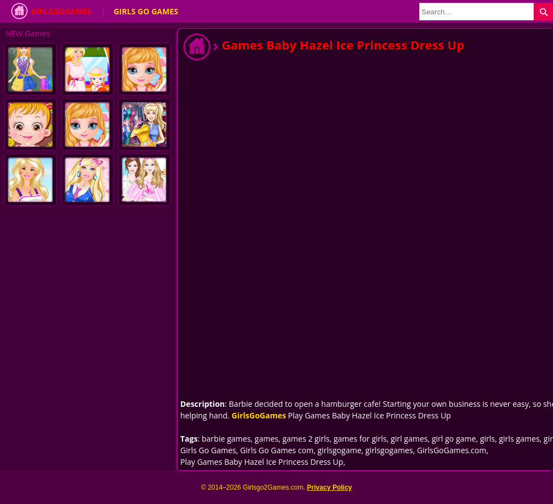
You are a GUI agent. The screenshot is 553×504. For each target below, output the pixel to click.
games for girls (360, 438)
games (267, 438)
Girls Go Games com (277, 450)
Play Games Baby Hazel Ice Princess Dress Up (261, 462)
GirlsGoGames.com (451, 450)
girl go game (454, 438)
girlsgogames (389, 450)
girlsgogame (339, 450)
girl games (409, 438)
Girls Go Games (145, 11)
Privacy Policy (329, 487)
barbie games (226, 438)
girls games (519, 438)
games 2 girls (306, 438)
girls (487, 438)
